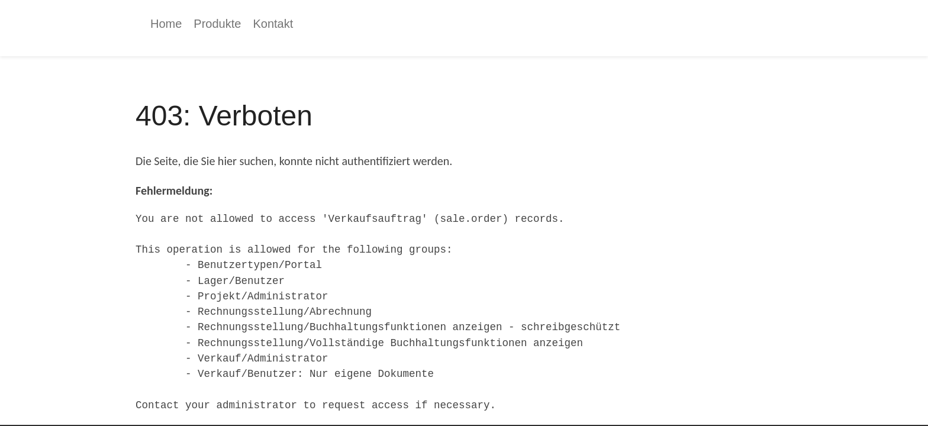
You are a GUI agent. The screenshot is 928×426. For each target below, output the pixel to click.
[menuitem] (166, 23)
